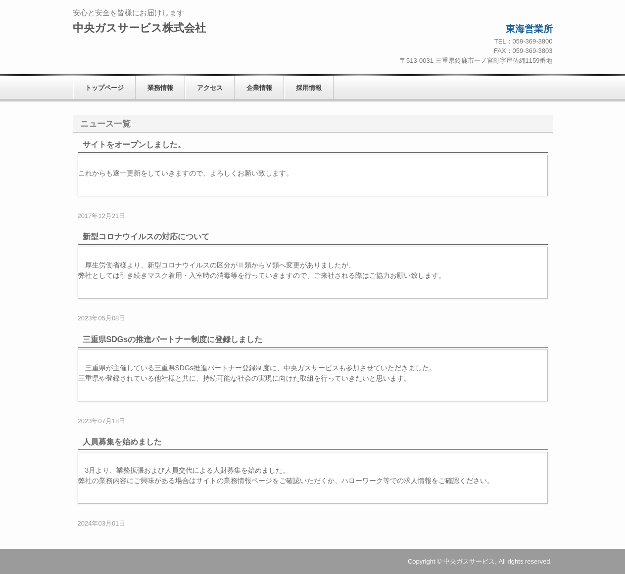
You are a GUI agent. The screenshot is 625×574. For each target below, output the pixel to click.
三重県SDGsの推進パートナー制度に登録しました (173, 339)
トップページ (104, 87)
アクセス (210, 87)
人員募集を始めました (122, 442)
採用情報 (309, 87)
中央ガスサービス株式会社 (139, 28)
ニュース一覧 (105, 124)
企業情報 (259, 87)
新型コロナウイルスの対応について (146, 236)
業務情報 (160, 87)
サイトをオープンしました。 (134, 144)
